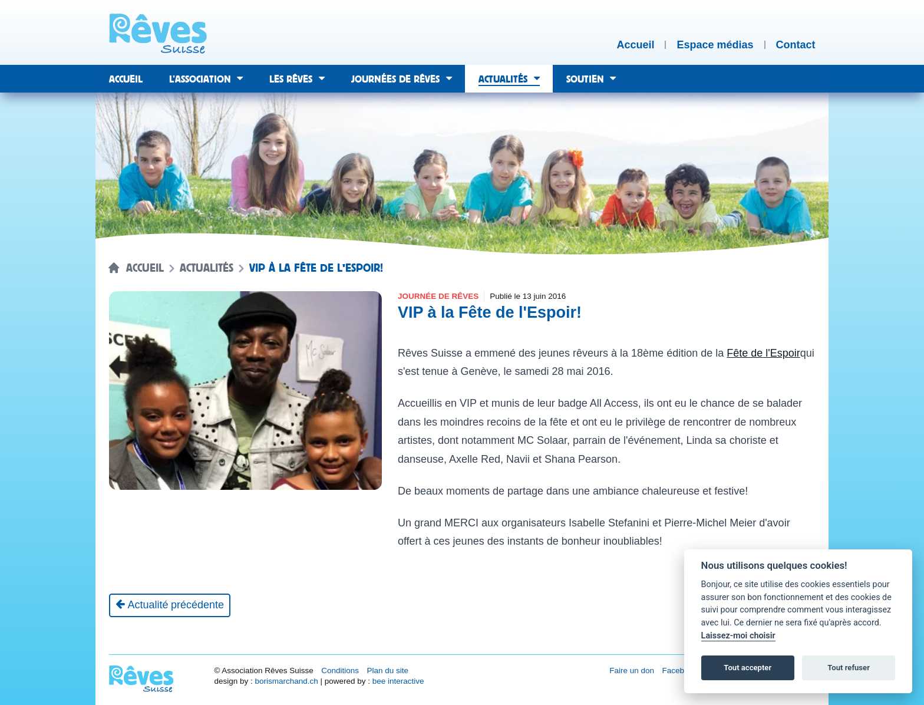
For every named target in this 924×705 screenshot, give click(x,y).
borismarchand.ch (286, 681)
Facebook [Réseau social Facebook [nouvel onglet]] (679, 670)
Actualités (206, 268)
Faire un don (631, 670)
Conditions (340, 670)
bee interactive (398, 681)
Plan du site (387, 670)
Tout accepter (747, 667)
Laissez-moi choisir (738, 636)
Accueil (145, 268)
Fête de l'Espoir (763, 353)
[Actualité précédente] (170, 605)
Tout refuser (848, 667)
